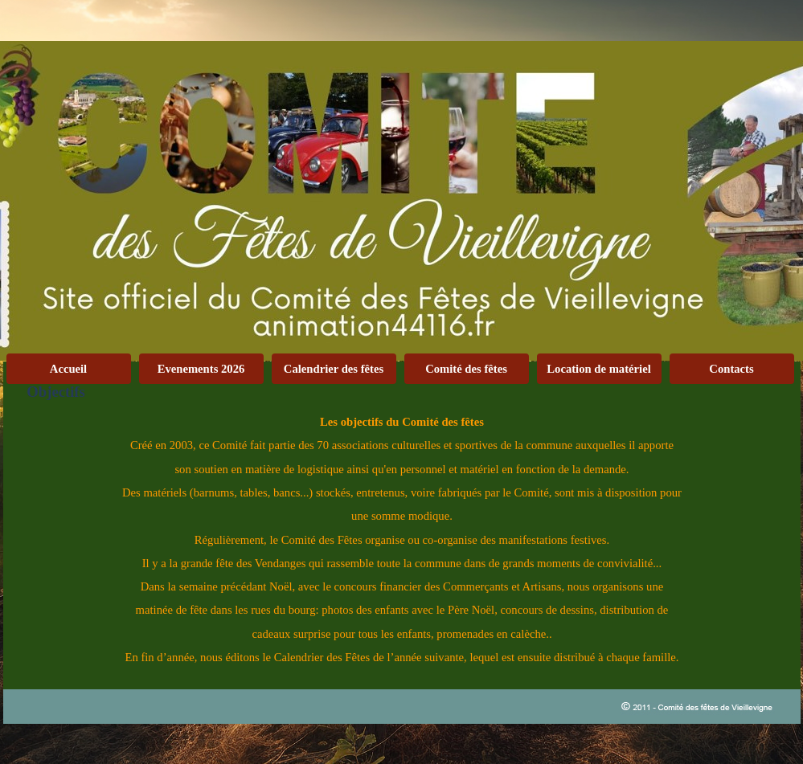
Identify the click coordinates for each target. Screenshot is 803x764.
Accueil (68, 368)
